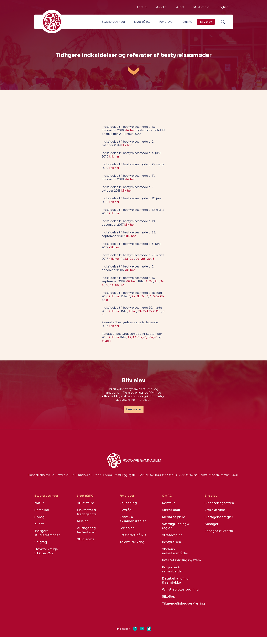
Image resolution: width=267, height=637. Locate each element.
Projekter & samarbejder (172, 569)
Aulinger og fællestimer (86, 530)
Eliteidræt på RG (132, 535)
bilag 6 (152, 337)
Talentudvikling (131, 542)
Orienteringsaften (218, 503)
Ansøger (211, 524)
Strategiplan (172, 535)
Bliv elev (206, 22)
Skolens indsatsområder (175, 551)
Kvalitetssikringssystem (176, 560)
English (223, 7)
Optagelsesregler (218, 517)
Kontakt (168, 503)
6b (117, 285)
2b (131, 259)
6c (122, 285)
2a (126, 259)
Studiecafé (85, 539)
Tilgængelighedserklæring (176, 603)
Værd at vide (214, 510)
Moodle (161, 7)
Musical (83, 521)
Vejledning (128, 503)
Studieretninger (113, 22)
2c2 (152, 311)
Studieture (85, 503)
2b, (140, 311)
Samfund (41, 510)
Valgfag (40, 542)
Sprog (39, 517)
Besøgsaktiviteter (218, 531)
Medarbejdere (173, 517)
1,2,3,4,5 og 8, (137, 337)
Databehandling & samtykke (175, 580)
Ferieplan (127, 528)
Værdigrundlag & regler (176, 526)
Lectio (142, 7)
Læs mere (133, 409)
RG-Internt (201, 7)
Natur (39, 503)
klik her (130, 130)
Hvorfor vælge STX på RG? (46, 551)
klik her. (114, 296)
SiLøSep (168, 597)
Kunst (39, 524)
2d (143, 259)
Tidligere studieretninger (47, 533)
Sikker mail (171, 510)
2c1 (145, 311)
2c (137, 259)
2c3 (158, 311)
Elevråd (125, 510)
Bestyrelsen (171, 542)
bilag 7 (106, 341)
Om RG (187, 22)
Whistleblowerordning (176, 589)
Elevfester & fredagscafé (87, 512)
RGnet (179, 7)
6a (111, 285)
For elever (166, 22)
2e (149, 259)
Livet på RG (142, 22)
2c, (143, 296)
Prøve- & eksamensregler (132, 519)
